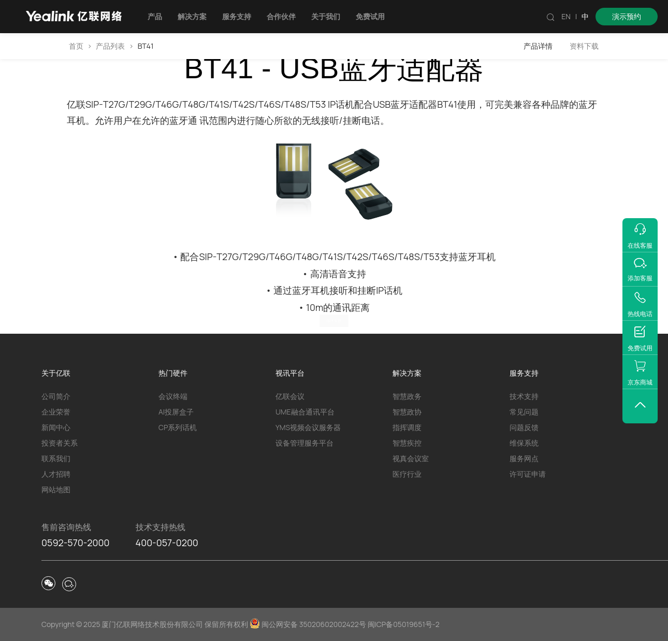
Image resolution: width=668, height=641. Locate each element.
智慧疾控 (407, 443)
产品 (155, 16)
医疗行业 (407, 474)
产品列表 (110, 46)
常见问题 (524, 412)
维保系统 (524, 443)
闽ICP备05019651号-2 (404, 624)
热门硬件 (172, 373)
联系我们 (55, 458)
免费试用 (370, 16)
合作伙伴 (281, 16)
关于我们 (325, 16)
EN (566, 16)
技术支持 (524, 396)
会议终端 (172, 396)
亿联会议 (289, 396)
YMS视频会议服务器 (308, 427)
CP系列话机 (177, 427)
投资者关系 (59, 443)
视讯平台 (289, 373)
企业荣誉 (55, 412)
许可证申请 (528, 474)
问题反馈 (524, 427)
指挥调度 (407, 427)
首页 (76, 46)
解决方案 (192, 16)
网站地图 (55, 489)
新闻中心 (55, 427)
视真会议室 (411, 458)
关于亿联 (55, 373)
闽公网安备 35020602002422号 (309, 624)
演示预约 (626, 16)
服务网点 (524, 458)
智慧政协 (407, 412)
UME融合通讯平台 (305, 412)
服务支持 (236, 16)
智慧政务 (407, 396)
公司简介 (55, 396)
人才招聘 (55, 474)
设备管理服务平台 (304, 443)
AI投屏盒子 (176, 412)
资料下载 (584, 46)
